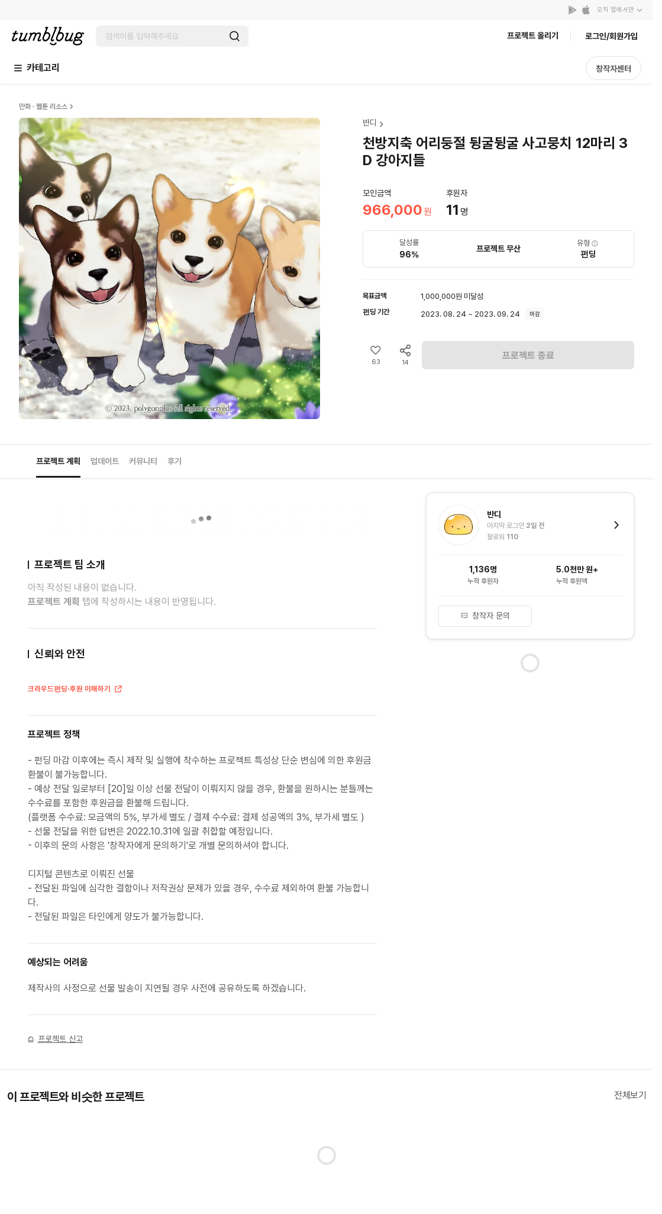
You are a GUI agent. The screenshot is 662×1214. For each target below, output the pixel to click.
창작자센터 (613, 68)
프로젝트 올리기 (532, 35)
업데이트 (105, 461)
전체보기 (630, 1095)
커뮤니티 (143, 461)
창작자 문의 (485, 615)
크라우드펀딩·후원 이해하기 (75, 690)
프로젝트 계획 (58, 461)
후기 (174, 461)
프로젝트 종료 (528, 355)
